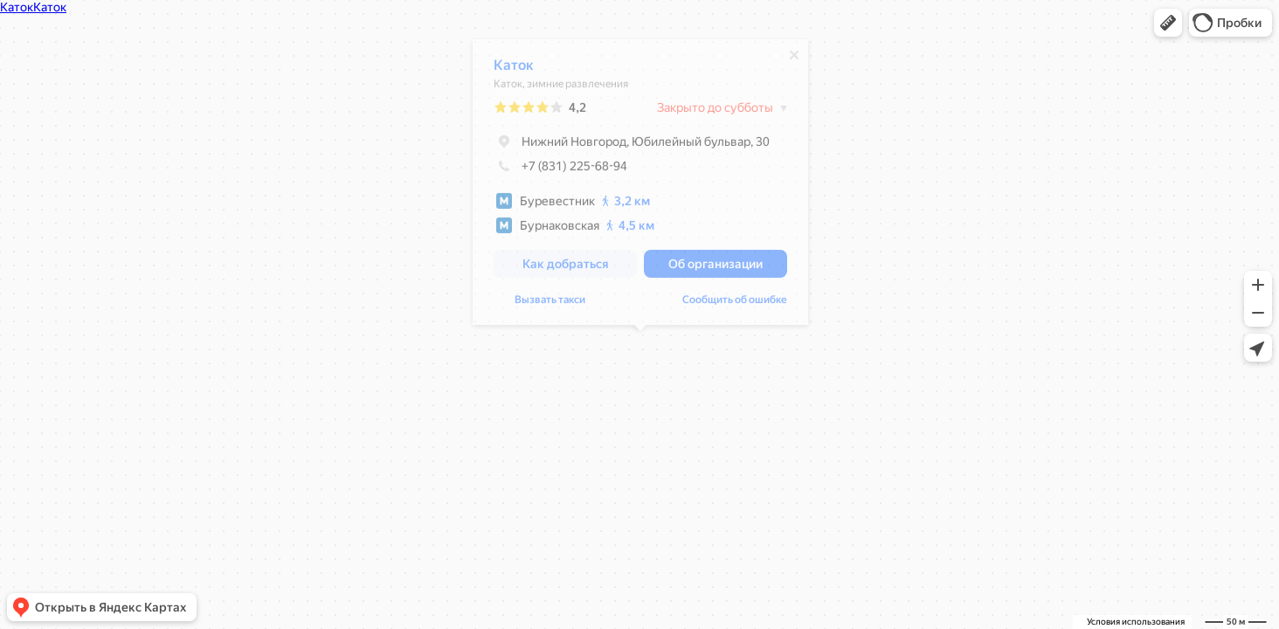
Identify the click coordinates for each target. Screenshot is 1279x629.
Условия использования (1136, 621)
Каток (514, 69)
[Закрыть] (794, 59)
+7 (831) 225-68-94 (560, 170)
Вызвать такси (550, 304)
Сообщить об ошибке (734, 304)
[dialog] (640, 186)
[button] (1168, 23)
